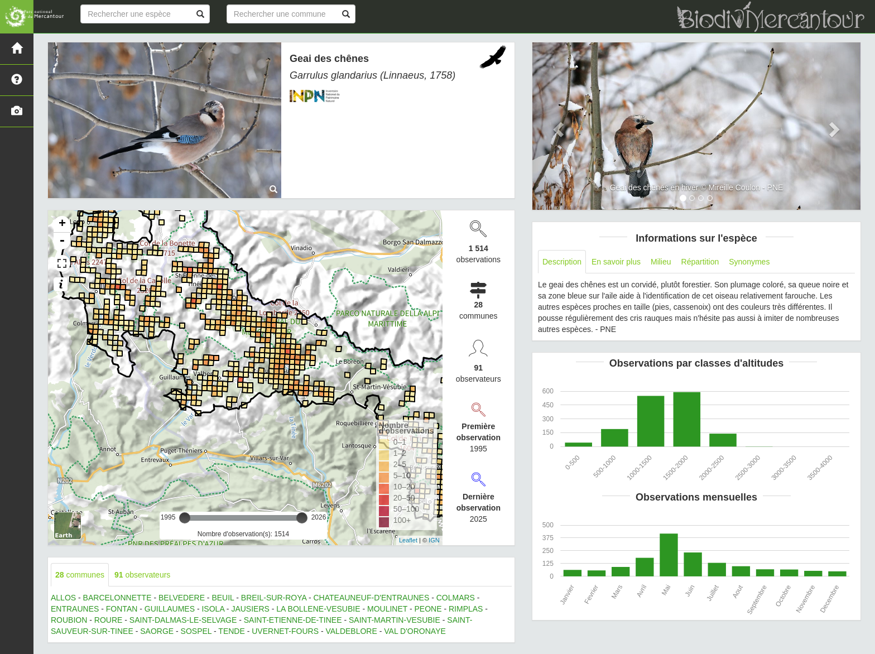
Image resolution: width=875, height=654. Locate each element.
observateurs (142, 574)
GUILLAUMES (170, 608)
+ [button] (62, 224)
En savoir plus (616, 261)
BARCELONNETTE (117, 597)
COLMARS (455, 597)
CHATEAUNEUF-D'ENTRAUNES (372, 597)
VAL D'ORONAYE (415, 631)
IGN (434, 540)
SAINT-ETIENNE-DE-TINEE (293, 619)
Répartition (700, 261)
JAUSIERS (250, 608)
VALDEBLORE (351, 631)
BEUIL (222, 597)
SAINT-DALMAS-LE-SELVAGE (183, 619)
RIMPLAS (466, 608)
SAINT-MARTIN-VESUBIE (394, 619)
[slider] (184, 517)
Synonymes (749, 261)
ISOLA (212, 608)
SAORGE (157, 631)
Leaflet (408, 540)
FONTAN (122, 608)
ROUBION (69, 619)
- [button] (62, 241)
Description (561, 261)
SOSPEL (196, 631)
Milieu (661, 261)
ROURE (108, 619)
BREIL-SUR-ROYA (273, 597)
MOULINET (387, 608)
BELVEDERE (181, 597)
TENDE (231, 631)
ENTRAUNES (75, 608)
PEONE (428, 608)
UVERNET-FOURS (285, 631)
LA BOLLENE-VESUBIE (318, 608)
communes (79, 574)
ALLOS (63, 597)
